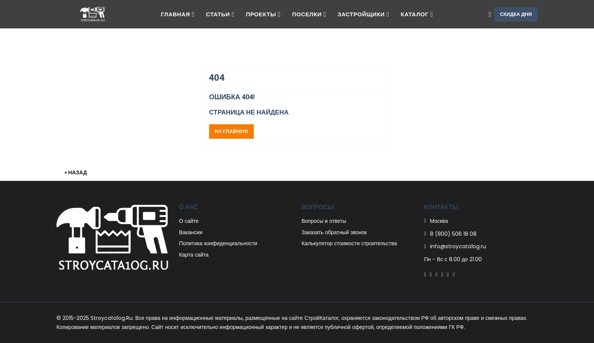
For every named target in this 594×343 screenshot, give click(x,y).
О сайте (189, 221)
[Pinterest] (437, 274)
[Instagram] (448, 274)
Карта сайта (194, 254)
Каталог (417, 14)
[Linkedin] (442, 274)
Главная (178, 14)
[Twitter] (431, 274)
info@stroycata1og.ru (458, 246)
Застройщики (363, 14)
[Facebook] (425, 274)
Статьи (220, 14)
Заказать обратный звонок (334, 232)
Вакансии (191, 232)
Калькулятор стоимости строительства (349, 243)
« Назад (75, 172)
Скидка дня (516, 14)
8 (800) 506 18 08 (453, 234)
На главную (231, 131)
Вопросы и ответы (324, 221)
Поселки (309, 14)
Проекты (263, 14)
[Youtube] (454, 274)
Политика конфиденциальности (218, 243)
